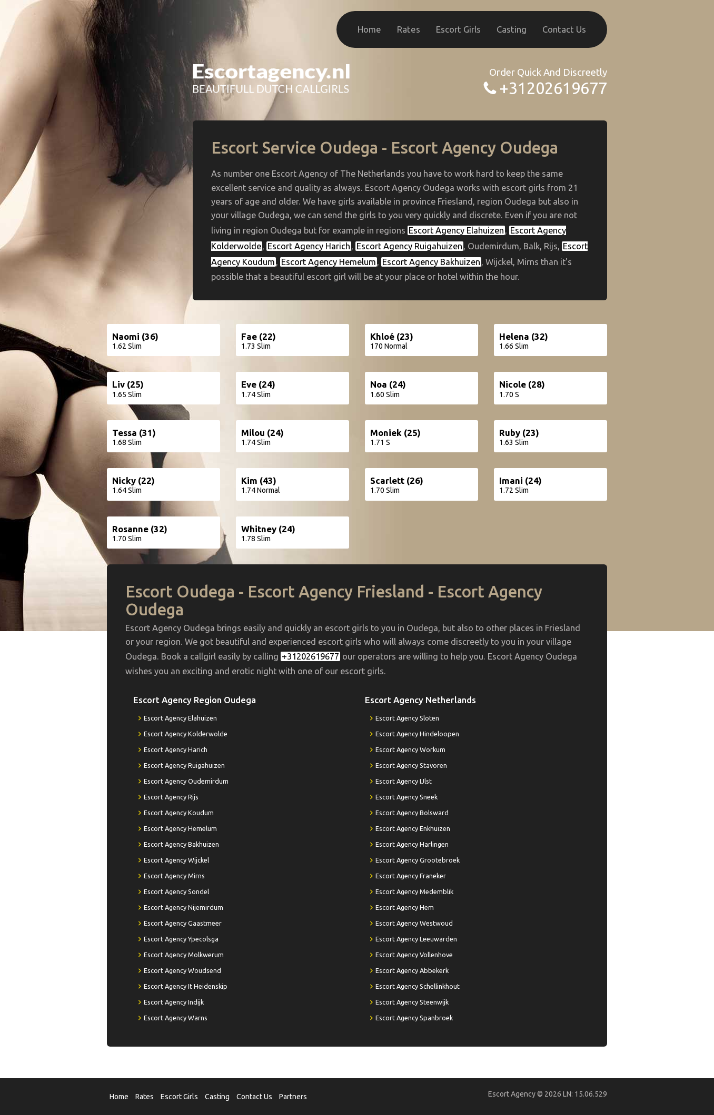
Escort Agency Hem (404, 907)
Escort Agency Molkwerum (184, 954)
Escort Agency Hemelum (328, 262)
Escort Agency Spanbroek (414, 1017)
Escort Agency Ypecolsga (181, 938)
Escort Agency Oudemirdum (186, 781)
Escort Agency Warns (175, 1017)
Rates (408, 29)
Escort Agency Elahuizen (456, 230)
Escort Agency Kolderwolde (185, 733)
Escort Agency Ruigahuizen (409, 246)
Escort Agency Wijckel (176, 860)
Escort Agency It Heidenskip (185, 986)
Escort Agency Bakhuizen (431, 262)
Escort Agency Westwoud (414, 923)
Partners (293, 1096)
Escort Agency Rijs (171, 796)
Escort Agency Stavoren (411, 765)
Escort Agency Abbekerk (412, 970)
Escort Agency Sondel (176, 891)
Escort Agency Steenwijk (412, 1002)
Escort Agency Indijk (174, 1002)
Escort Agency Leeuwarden (416, 938)
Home (369, 29)
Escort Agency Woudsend (182, 970)
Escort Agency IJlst (403, 781)
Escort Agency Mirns (174, 875)
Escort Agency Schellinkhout (417, 986)
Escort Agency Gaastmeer (183, 923)
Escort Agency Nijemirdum (183, 907)
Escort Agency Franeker (410, 875)
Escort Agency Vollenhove (414, 954)
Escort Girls (458, 29)
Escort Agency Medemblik (414, 891)
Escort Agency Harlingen (412, 844)
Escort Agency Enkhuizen (412, 828)
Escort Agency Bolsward (412, 812)
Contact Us (564, 29)
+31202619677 (553, 88)
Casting (512, 29)
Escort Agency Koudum (179, 812)
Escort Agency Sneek (406, 796)
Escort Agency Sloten (407, 718)
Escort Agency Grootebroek (417, 860)
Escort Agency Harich (308, 246)
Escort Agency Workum (410, 749)
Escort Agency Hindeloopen (417, 733)
